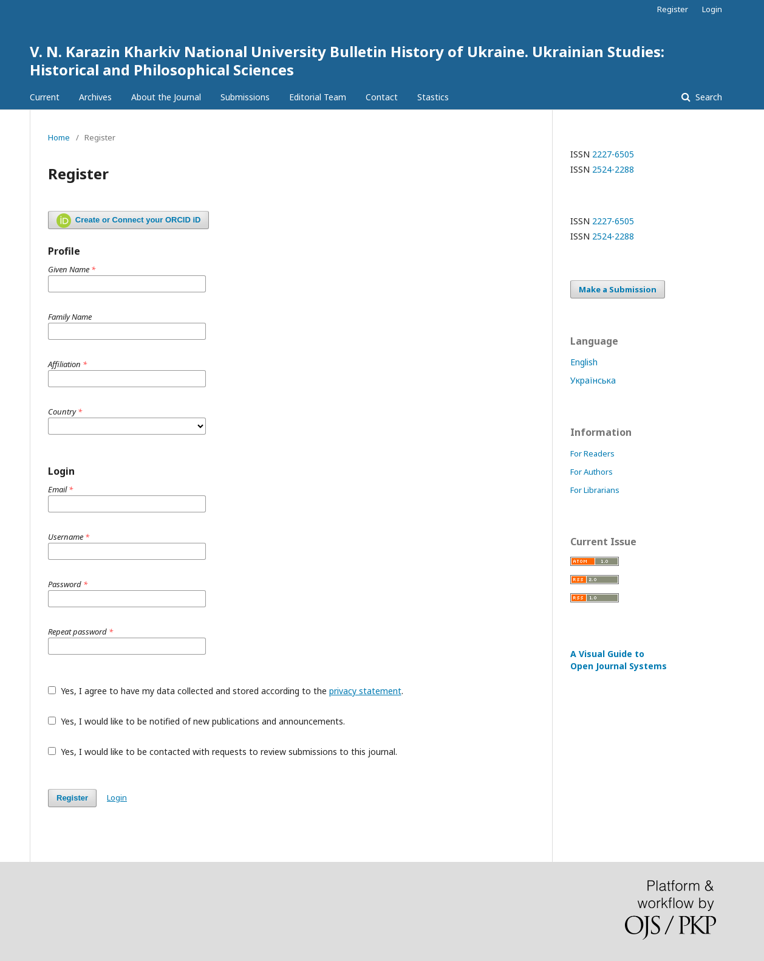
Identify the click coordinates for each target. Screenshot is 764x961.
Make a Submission (618, 289)
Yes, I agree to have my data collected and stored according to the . (225, 691)
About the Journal (166, 97)
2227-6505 (613, 154)
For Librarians (594, 489)
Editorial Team (317, 97)
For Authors (591, 471)
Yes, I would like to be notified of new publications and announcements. (196, 721)
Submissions (245, 97)
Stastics (433, 97)
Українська (593, 380)
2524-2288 (613, 169)
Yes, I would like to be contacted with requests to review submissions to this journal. (222, 751)
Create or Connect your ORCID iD (128, 220)
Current (45, 97)
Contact (382, 97)
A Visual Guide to (618, 660)
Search (707, 97)
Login (712, 9)
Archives (95, 97)
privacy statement (365, 691)
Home (59, 137)
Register (672, 9)
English (584, 362)
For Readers (592, 453)
